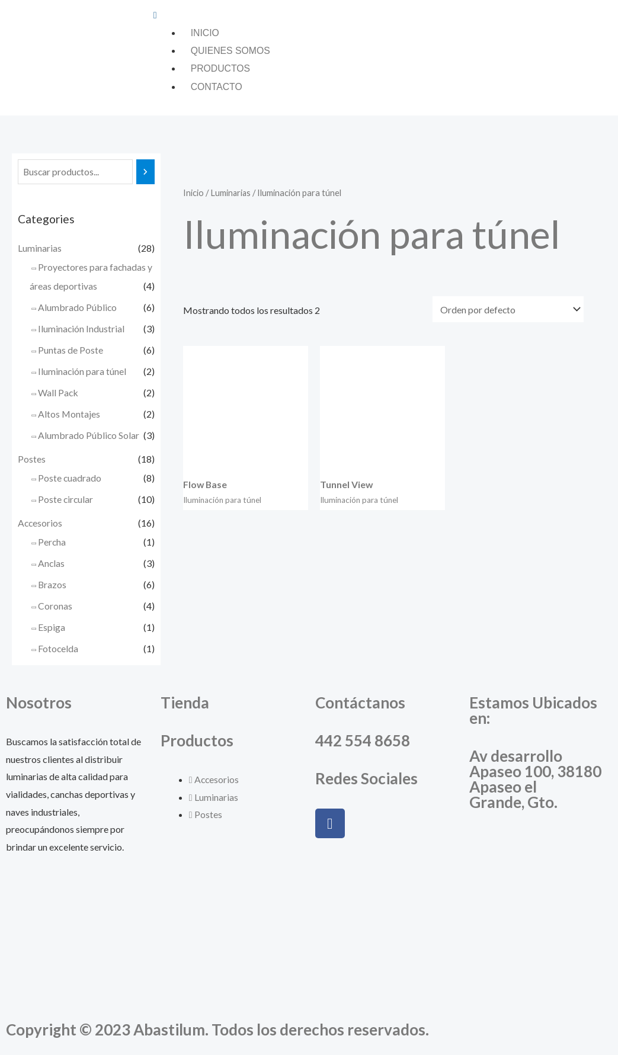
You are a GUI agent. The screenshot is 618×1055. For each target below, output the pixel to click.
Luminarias (40, 249)
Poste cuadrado (70, 479)
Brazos (52, 585)
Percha (52, 543)
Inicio (205, 33)
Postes (32, 460)
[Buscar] (146, 173)
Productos (221, 69)
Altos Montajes (69, 415)
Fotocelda (58, 649)
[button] (382, 15)
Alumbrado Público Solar (89, 436)
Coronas (55, 607)
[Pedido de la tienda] (508, 309)
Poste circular (66, 500)
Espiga (51, 628)
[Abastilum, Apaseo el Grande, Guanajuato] (540, 922)
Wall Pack (58, 393)
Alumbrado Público (77, 308)
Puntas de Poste (70, 351)
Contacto (217, 87)
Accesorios (40, 524)
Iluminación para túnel (82, 372)
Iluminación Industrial (81, 329)
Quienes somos (231, 51)
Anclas (51, 564)
